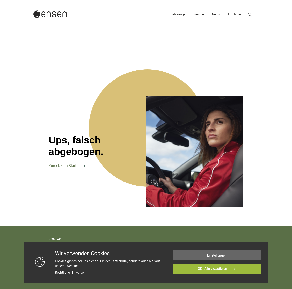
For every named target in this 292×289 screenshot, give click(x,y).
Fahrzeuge (177, 14)
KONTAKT (56, 239)
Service (198, 14)
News (216, 14)
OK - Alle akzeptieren (216, 269)
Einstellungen (216, 255)
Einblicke (234, 14)
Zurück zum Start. (63, 165)
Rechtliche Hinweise (69, 272)
